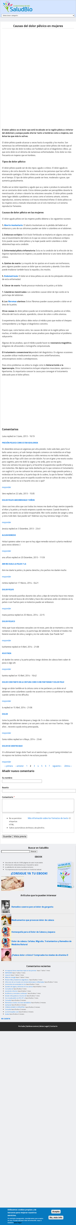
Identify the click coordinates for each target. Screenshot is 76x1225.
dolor (5, 714)
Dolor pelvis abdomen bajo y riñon (18, 500)
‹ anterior (20, 766)
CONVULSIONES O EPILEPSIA (15, 1007)
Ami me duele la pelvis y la (14, 563)
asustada (6, 653)
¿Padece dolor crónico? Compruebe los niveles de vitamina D (39, 955)
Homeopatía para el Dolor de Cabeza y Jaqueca (33, 932)
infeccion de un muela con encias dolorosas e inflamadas (24, 982)
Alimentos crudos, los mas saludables (18, 1002)
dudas (7, 1014)
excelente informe (11, 991)
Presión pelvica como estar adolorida (20, 442)
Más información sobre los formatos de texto (48, 818)
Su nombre (7, 777)
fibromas (12, 301)
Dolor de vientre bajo (12, 745)
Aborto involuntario (13, 225)
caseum (7, 975)
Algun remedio (9, 535)
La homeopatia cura (11, 1012)
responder (6, 487)
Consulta (8, 1000)
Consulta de (9, 989)
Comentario (8, 797)
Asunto (5, 787)
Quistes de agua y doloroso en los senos (19, 986)
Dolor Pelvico (8, 621)
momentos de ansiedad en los (15, 984)
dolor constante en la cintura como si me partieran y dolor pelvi (33, 682)
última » (68, 766)
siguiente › (57, 766)
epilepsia (8, 1005)
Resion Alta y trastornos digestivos (17, 979)
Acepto (56, 1211)
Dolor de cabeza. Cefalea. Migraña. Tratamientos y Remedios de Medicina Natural (41, 943)
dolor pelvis (8, 589)
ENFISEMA (8, 973)
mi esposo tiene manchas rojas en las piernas (21, 970)
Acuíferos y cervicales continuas (16, 993)
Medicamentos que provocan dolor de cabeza (32, 920)
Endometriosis (11, 276)
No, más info (56, 1217)
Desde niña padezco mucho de (15, 996)
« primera (9, 766)
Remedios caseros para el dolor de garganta (32, 906)
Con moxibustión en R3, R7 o (15, 998)
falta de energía (10, 977)
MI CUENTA (5, 1018)
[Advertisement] (23, 52)
